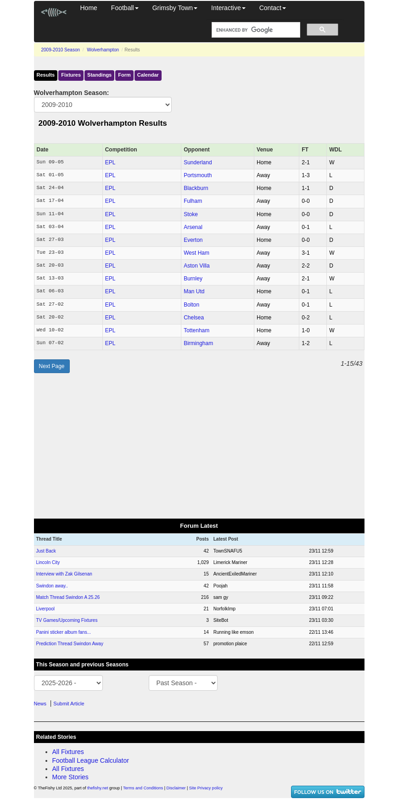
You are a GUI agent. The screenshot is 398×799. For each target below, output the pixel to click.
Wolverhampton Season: (71, 92)
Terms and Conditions (143, 788)
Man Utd (194, 291)
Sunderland (198, 162)
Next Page (52, 366)
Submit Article (68, 703)
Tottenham (196, 330)
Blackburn (196, 188)
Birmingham (198, 343)
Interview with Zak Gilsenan (64, 573)
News (40, 703)
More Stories (70, 777)
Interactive (228, 7)
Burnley (193, 278)
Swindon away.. (52, 585)
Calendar (148, 75)
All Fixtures (68, 751)
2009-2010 (60, 49)
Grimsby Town (174, 7)
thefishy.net (97, 788)
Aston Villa (196, 266)
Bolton (191, 305)
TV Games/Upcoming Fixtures (67, 620)
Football (125, 7)
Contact (272, 7)
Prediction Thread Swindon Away (69, 643)
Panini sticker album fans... (63, 632)
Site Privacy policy (206, 788)
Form (124, 75)
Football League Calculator (90, 760)
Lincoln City (48, 562)
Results (46, 75)
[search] (255, 30)
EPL (110, 162)
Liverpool (45, 608)
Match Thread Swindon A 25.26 (68, 597)
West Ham (196, 253)
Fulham (193, 201)
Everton (193, 240)
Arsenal (193, 227)
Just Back (46, 550)
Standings (99, 75)
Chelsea (194, 317)
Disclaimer (176, 788)
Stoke (191, 214)
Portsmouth (198, 175)
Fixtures (71, 75)
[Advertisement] (199, 445)
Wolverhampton (103, 49)
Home (88, 7)
